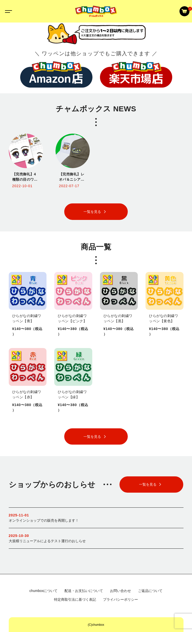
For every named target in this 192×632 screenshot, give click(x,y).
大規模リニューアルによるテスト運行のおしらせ (96, 538)
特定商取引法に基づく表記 (75, 599)
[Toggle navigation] (7, 11)
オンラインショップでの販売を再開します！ (96, 517)
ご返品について (150, 591)
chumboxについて (44, 591)
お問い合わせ (120, 591)
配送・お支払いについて (83, 591)
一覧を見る (92, 212)
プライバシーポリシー (120, 599)
